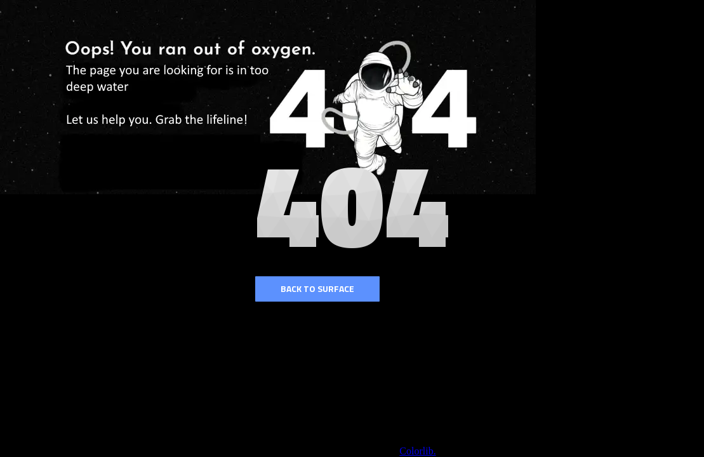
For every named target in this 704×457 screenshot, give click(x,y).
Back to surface (317, 288)
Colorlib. (417, 451)
